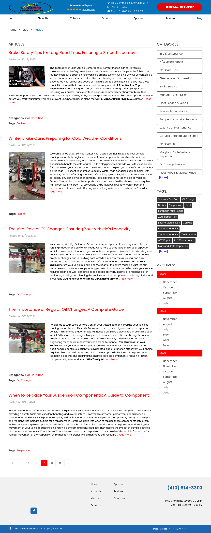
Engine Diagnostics (169, 223)
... (20, 463)
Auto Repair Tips (167, 217)
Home (12, 18)
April (166, 340)
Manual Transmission (173, 95)
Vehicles (75, 18)
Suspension (24, 450)
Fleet (188, 205)
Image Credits (160, 529)
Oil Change (24, 294)
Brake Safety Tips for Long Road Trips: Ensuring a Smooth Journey (72, 53)
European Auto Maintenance (178, 119)
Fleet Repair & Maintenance (178, 172)
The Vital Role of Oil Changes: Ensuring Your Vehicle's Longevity (70, 229)
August (167, 298)
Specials (138, 18)
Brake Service (168, 86)
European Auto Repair (170, 211)
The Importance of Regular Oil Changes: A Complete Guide (66, 310)
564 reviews (89, 10)
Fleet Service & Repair (174, 103)
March (167, 345)
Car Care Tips (34, 118)
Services (107, 18)
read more (56, 192)
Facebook (33, 511)
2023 (163, 353)
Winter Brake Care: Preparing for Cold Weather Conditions (65, 139)
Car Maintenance (168, 228)
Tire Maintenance (171, 53)
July (165, 303)
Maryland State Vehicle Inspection (175, 154)
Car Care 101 (168, 144)
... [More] (162, 177)
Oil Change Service (172, 164)
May (166, 334)
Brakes (21, 123)
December (170, 282)
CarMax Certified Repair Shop (179, 136)
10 (68, 463)
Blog (199, 18)
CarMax (187, 223)
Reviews (170, 18)
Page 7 (39, 29)
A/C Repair (164, 240)
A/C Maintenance (171, 62)
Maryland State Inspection (173, 246)
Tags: (162, 191)
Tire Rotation (188, 234)
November (170, 319)
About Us (43, 18)
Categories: (168, 44)
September (170, 292)
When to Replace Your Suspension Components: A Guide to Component (79, 395)
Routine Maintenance (174, 111)
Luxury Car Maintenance (176, 127)
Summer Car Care (168, 199)
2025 (163, 274)
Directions (119, 498)
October (168, 287)
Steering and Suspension (176, 78)
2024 (163, 311)
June (166, 392)
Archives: (166, 265)
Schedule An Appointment (180, 7)
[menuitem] (12, 18)
